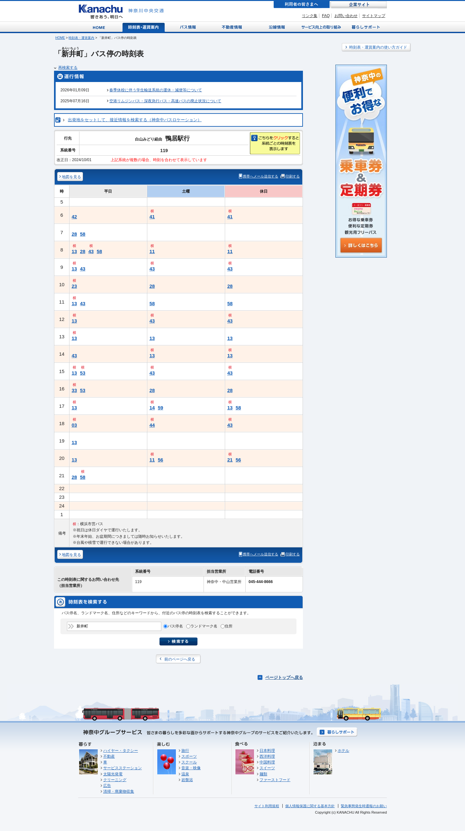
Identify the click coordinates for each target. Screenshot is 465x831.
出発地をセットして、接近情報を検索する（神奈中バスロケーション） (135, 119)
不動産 (109, 756)
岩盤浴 (187, 780)
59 (160, 407)
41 (152, 216)
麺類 (263, 774)
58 (83, 234)
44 (152, 425)
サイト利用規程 (266, 806)
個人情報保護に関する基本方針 (310, 806)
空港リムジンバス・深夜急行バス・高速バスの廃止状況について (165, 101)
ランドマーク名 (203, 626)
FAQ (326, 16)
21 (230, 459)
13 (74, 251)
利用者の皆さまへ (302, 4)
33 (74, 390)
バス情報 (188, 27)
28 (74, 234)
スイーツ (267, 768)
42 (74, 216)
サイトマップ (373, 16)
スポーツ (189, 756)
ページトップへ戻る (284, 677)
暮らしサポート (365, 27)
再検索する (68, 67)
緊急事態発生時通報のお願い (364, 806)
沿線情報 (276, 27)
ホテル (343, 750)
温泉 (185, 774)
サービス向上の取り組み (320, 27)
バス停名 (175, 626)
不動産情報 (232, 27)
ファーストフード (275, 780)
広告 (107, 785)
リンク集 (309, 16)
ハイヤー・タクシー (120, 750)
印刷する (293, 176)
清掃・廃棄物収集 (118, 791)
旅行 (185, 750)
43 (91, 251)
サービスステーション (122, 768)
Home (100, 27)
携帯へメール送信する (260, 176)
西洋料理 (267, 756)
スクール (189, 762)
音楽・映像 (191, 768)
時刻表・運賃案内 (144, 27)
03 (74, 425)
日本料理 (267, 750)
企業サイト (358, 4)
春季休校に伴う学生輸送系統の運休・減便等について (155, 90)
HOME (60, 38)
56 (160, 459)
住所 (229, 626)
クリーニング (114, 780)
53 (83, 373)
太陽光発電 (113, 774)
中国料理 (267, 762)
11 (152, 251)
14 (152, 407)
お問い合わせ (346, 16)
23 (74, 286)
